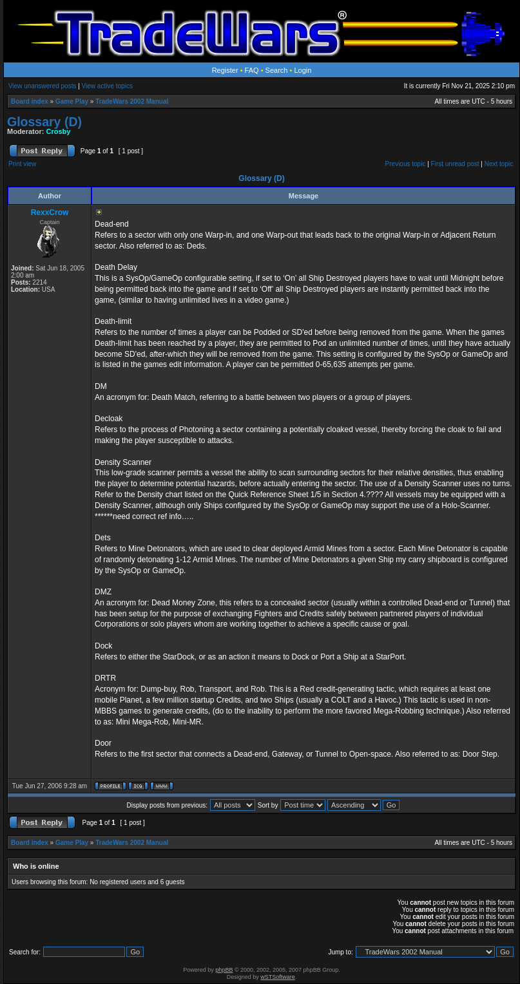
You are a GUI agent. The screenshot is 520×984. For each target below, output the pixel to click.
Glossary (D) (44, 122)
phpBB (224, 970)
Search (276, 70)
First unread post (455, 163)
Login (302, 70)
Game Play (71, 101)
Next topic (499, 163)
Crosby (58, 131)
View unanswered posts (42, 86)
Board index (29, 101)
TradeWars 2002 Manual (131, 101)
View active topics (107, 86)
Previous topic (405, 163)
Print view (22, 163)
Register (225, 70)
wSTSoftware (277, 977)
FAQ (252, 70)
